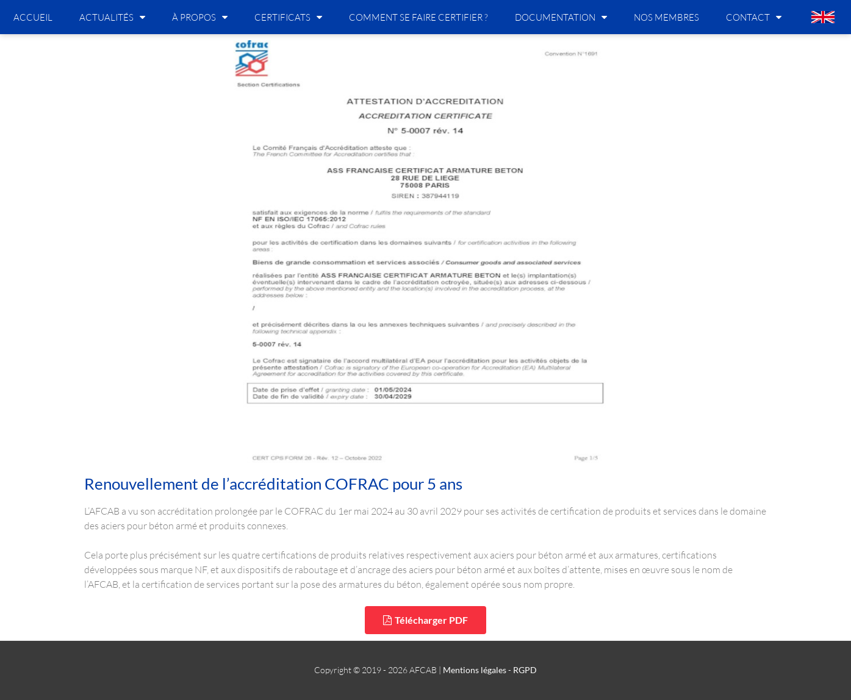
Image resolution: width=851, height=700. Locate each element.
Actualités (112, 17)
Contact (753, 17)
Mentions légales (474, 670)
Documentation (561, 17)
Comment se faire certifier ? (418, 17)
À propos (200, 17)
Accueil (32, 17)
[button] (425, 620)
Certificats (288, 17)
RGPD (525, 670)
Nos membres (666, 17)
